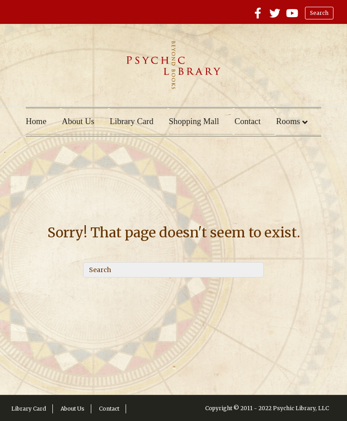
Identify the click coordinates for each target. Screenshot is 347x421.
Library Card (132, 121)
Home (36, 121)
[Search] (173, 270)
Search (319, 12)
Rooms (288, 121)
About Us (78, 121)
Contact (247, 121)
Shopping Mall (194, 121)
